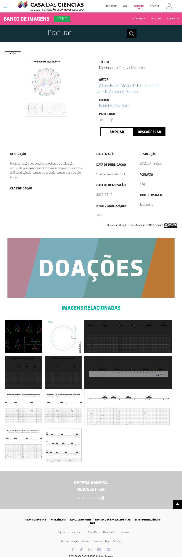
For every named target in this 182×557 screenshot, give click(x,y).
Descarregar (149, 132)
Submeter (173, 18)
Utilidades (85, 541)
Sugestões (93, 532)
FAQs (107, 541)
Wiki (125, 6)
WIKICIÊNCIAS (58, 519)
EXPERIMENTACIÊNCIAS (148, 519)
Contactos (117, 541)
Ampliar (116, 132)
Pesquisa (156, 18)
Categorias (138, 18)
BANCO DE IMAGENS (80, 519)
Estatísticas (97, 541)
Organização (109, 532)
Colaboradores (76, 532)
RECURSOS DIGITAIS (36, 519)
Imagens (139, 7)
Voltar (13, 53)
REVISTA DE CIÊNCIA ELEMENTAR (113, 519)
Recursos (111, 6)
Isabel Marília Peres (114, 105)
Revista (154, 6)
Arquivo (61, 532)
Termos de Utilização (69, 541)
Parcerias (124, 532)
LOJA (92, 523)
